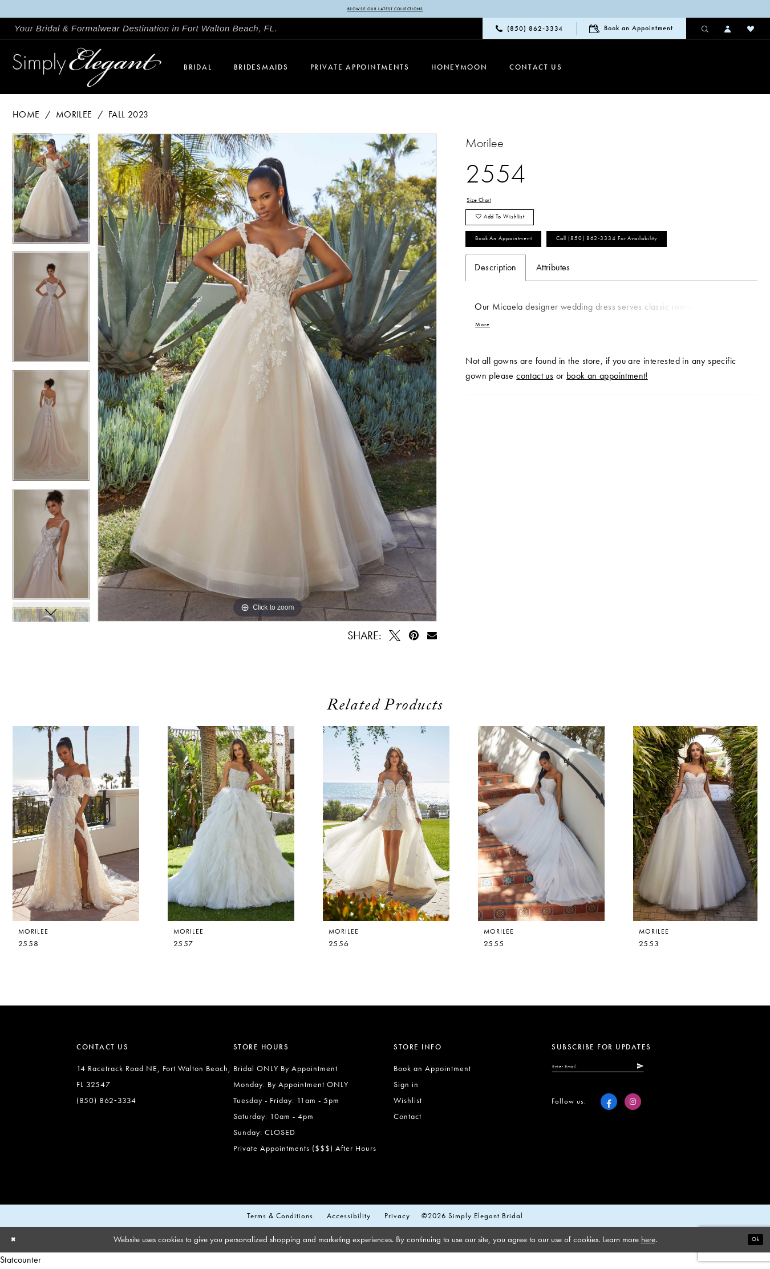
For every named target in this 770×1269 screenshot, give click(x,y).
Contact (408, 1119)
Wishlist (408, 1103)
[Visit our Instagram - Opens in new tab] (633, 1110)
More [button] (486, 392)
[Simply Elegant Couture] (87, 70)
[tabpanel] (51, 195)
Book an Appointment (524, 265)
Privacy (397, 1218)
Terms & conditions (280, 1218)
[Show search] (705, 30)
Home (26, 117)
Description (495, 331)
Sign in (406, 1087)
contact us (534, 445)
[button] (728, 30)
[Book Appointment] (631, 31)
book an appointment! (607, 445)
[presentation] (231, 826)
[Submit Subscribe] (688, 1072)
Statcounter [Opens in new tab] (20, 1262)
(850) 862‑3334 (106, 1103)
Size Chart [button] (486, 205)
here (648, 1242)
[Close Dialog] (17, 1242)
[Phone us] (529, 31)
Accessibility (349, 1218)
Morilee (74, 117)
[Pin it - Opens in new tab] (413, 638)
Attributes (553, 331)
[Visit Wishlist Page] (751, 30)
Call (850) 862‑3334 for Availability (557, 298)
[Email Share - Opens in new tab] (432, 638)
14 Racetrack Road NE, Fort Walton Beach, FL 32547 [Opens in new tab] (153, 1079)
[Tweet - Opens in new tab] (395, 638)
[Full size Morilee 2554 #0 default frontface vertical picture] (267, 379)
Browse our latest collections (384, 10)
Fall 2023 (128, 117)
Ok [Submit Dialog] (751, 1242)
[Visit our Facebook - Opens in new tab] (609, 1110)
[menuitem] (146, 31)
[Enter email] (624, 1072)
